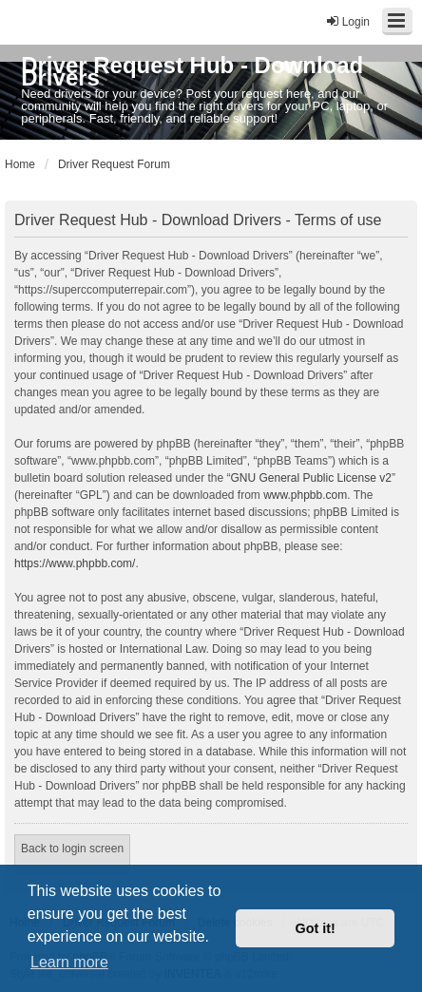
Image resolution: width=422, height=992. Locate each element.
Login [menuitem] (347, 21)
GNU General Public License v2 (310, 478)
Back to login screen (72, 848)
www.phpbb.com (305, 495)
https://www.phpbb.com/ (74, 563)
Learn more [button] (69, 962)
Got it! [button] (316, 928)
